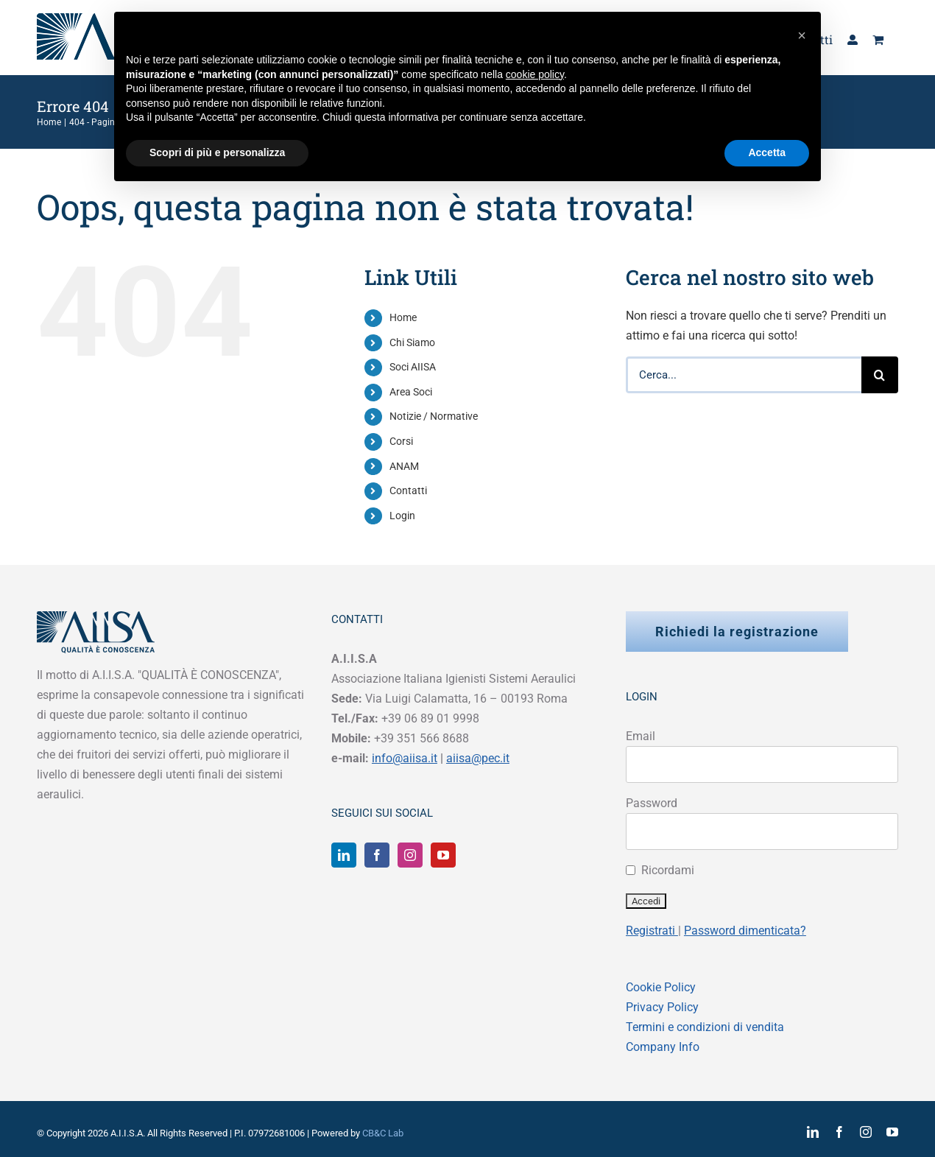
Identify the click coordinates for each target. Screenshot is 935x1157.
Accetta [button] (767, 152)
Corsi (401, 441)
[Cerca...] (743, 374)
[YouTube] (443, 855)
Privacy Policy (662, 1007)
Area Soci (410, 392)
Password (651, 803)
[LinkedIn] (343, 855)
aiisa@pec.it (477, 758)
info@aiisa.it (404, 758)
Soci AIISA (412, 367)
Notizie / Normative (433, 416)
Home (403, 317)
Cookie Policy (661, 987)
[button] (802, 35)
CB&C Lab (382, 1133)
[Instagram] (410, 855)
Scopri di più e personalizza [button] (217, 152)
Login (402, 515)
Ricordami (667, 870)
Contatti (408, 490)
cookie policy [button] (535, 74)
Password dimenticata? (745, 931)
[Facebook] (376, 855)
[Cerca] (879, 374)
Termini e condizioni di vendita (705, 1027)
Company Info (662, 1047)
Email (640, 736)
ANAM (404, 466)
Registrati (652, 931)
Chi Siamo (412, 342)
